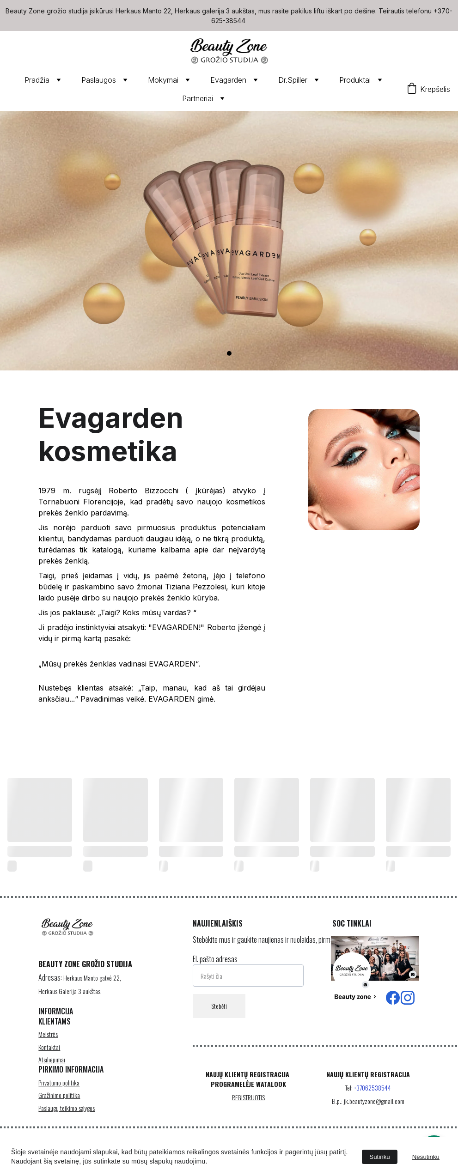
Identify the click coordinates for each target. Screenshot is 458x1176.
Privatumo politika (58, 1090)
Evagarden (228, 80)
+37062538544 (372, 1093)
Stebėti (219, 1017)
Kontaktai (49, 1056)
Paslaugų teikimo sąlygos (66, 1115)
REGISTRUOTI (247, 1102)
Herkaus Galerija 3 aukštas (69, 997)
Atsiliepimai (51, 1068)
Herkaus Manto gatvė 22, (92, 984)
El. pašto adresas (215, 970)
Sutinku (379, 1156)
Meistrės (48, 1043)
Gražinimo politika (59, 1102)
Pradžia (36, 80)
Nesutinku (426, 1156)
